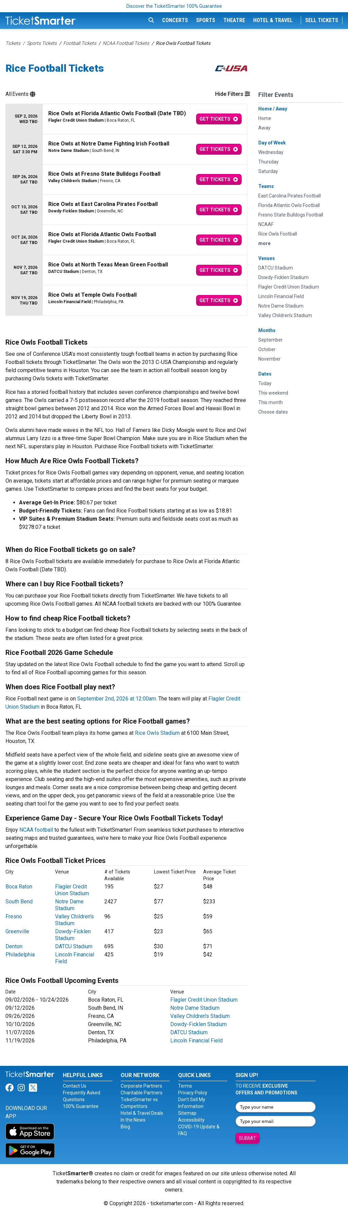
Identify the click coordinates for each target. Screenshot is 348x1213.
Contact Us (74, 1086)
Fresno (13, 916)
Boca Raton (18, 886)
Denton (13, 946)
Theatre (234, 20)
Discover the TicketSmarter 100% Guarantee (174, 6)
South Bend (19, 901)
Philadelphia (20, 954)
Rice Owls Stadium (157, 733)
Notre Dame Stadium (69, 905)
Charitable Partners (141, 1092)
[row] (126, 119)
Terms (185, 1086)
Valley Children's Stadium (200, 1016)
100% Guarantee (81, 1106)
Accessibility (191, 1120)
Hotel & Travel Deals (142, 1113)
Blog (125, 1126)
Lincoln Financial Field (196, 1040)
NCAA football (36, 830)
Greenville (17, 931)
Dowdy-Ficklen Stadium (73, 934)
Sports (205, 20)
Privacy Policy (192, 1092)
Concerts (175, 20)
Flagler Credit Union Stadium (72, 890)
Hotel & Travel (273, 20)
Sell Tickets (321, 20)
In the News (133, 1120)
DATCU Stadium (73, 946)
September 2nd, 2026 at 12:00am (116, 698)
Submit (247, 1138)
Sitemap (187, 1113)
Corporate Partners (141, 1086)
